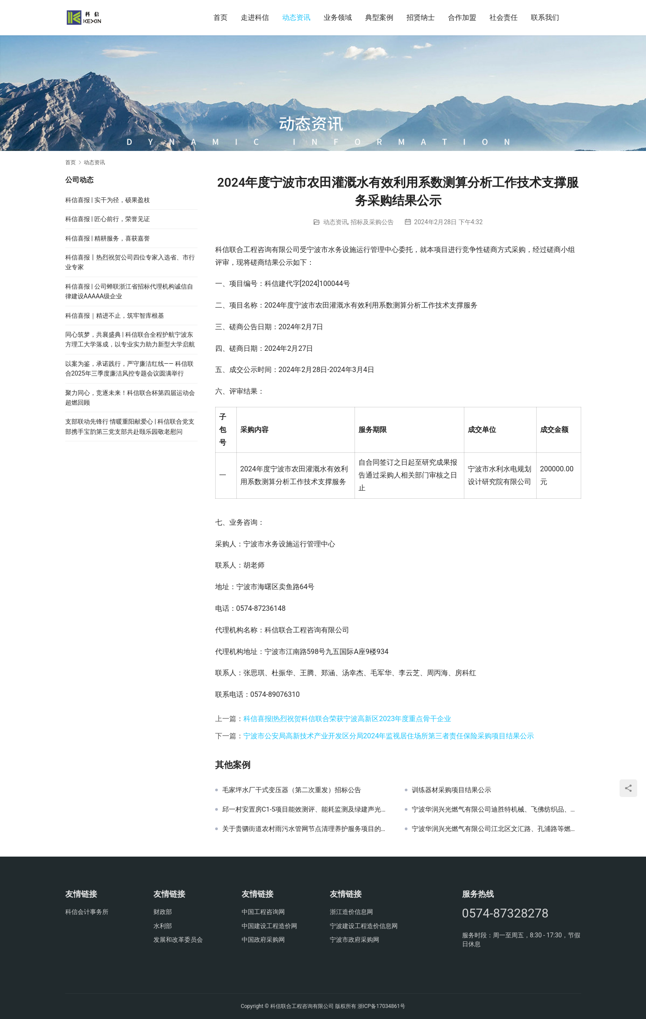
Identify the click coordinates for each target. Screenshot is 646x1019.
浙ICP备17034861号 (382, 1006)
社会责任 (503, 17)
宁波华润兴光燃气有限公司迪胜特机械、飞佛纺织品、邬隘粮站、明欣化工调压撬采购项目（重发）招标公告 (496, 809)
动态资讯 (296, 17)
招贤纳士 (421, 17)
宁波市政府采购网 (354, 939)
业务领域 (338, 17)
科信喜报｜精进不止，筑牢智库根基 (114, 315)
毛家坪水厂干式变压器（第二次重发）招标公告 (291, 790)
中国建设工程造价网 (269, 925)
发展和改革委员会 (178, 939)
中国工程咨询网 (263, 911)
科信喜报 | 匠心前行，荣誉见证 (107, 218)
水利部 (162, 925)
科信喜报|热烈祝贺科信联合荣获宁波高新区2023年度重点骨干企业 (347, 718)
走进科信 (255, 17)
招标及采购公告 (372, 222)
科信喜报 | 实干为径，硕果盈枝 (107, 199)
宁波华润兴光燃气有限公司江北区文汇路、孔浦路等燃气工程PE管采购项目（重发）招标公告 (496, 829)
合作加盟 (462, 17)
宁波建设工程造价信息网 (364, 925)
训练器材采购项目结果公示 (451, 790)
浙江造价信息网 (351, 911)
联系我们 (545, 17)
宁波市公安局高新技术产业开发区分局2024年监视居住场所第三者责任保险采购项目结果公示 (388, 736)
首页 (220, 17)
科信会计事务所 (86, 911)
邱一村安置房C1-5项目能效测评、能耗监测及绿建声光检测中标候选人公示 (307, 809)
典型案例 (379, 17)
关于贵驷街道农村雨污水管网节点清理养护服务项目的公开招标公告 (307, 829)
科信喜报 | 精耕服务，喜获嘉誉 (107, 238)
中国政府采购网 (263, 939)
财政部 (162, 911)
